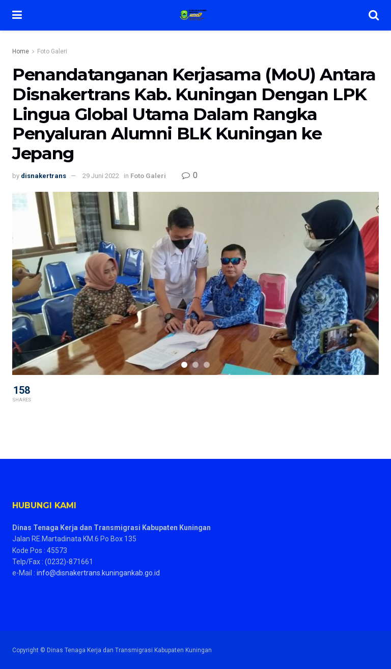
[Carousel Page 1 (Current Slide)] (184, 365)
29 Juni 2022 (100, 176)
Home (20, 51)
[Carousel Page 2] (195, 365)
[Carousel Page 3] (207, 365)
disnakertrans (43, 176)
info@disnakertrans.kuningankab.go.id (98, 573)
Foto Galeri (52, 51)
